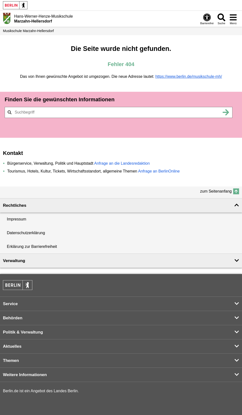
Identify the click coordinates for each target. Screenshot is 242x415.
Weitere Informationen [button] (25, 374)
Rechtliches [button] (14, 205)
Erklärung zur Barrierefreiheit (32, 246)
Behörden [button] (12, 318)
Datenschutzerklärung (26, 233)
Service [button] (10, 303)
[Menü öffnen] (233, 18)
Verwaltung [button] (14, 260)
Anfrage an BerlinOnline (159, 171)
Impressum (16, 219)
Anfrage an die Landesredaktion (122, 163)
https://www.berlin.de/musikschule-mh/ (188, 76)
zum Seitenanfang (216, 191)
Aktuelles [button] (12, 346)
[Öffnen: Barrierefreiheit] (207, 18)
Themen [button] (11, 360)
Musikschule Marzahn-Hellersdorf (28, 31)
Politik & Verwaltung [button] (23, 332)
